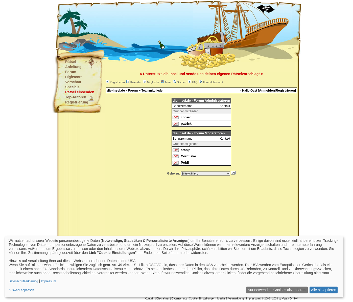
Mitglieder (153, 82)
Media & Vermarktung (230, 298)
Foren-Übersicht (213, 82)
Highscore (73, 77)
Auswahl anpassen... (23, 290)
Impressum (253, 298)
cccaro (186, 117)
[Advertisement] (151, 25)
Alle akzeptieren (323, 290)
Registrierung (76, 102)
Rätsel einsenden (79, 92)
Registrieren (117, 82)
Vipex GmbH (290, 298)
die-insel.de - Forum (122, 90)
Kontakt (149, 298)
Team (167, 82)
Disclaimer (162, 298)
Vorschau (73, 82)
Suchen (181, 82)
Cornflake (188, 156)
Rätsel (70, 62)
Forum (70, 72)
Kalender (136, 82)
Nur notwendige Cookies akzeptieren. (277, 290)
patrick (186, 123)
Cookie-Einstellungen (202, 298)
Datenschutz (179, 298)
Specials (72, 87)
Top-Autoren (75, 97)
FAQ (195, 82)
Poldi (185, 162)
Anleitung (73, 67)
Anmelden (267, 90)
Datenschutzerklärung (23, 281)
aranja (185, 150)
